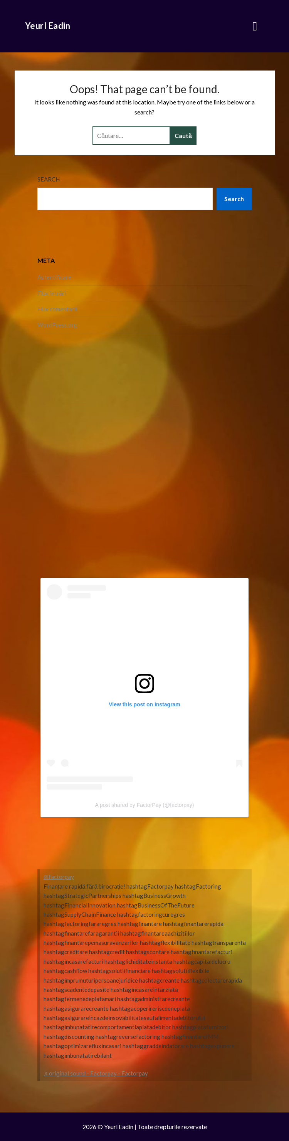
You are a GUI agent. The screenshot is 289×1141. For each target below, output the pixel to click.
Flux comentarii (57, 309)
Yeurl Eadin (48, 25)
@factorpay (59, 876)
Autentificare (54, 277)
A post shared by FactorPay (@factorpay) (144, 805)
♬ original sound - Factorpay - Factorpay (96, 1073)
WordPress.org (57, 324)
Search (48, 179)
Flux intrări (51, 293)
